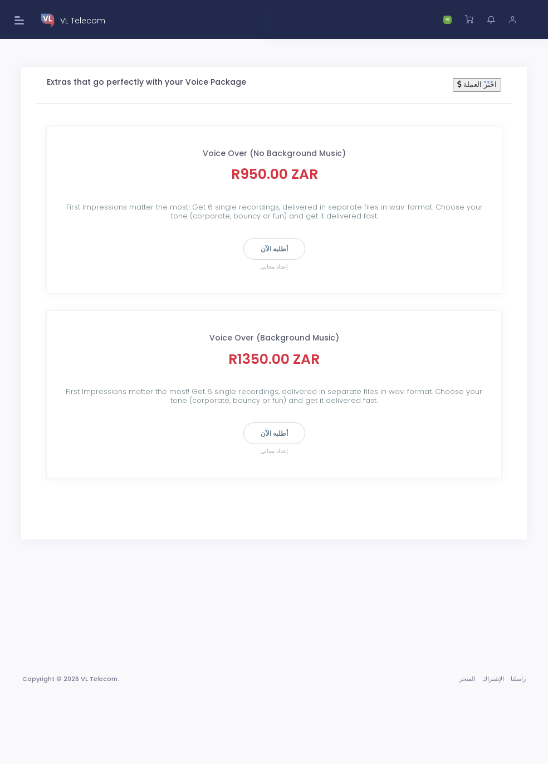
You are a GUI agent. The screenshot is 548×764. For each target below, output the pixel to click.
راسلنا (518, 678)
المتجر (467, 678)
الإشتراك (493, 678)
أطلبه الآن (274, 249)
